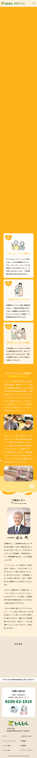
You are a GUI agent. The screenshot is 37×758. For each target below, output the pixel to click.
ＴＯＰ (5, 736)
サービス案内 (7, 745)
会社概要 (23, 745)
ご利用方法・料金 (26, 736)
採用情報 (23, 741)
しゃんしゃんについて (9, 741)
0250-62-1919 (18, 701)
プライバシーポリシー (27, 750)
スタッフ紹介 (7, 750)
